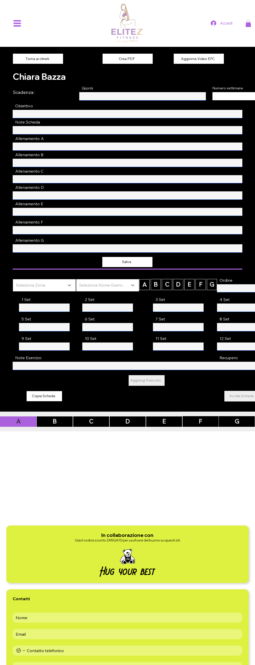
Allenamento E (29, 204)
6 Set (90, 319)
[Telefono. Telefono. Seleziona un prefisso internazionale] (21, 651)
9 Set (26, 338)
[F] (200, 284)
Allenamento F (29, 222)
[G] (212, 284)
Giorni (87, 88)
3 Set (160, 299)
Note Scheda (27, 122)
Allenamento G (29, 240)
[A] (144, 284)
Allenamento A (29, 138)
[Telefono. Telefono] (132, 651)
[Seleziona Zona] (44, 285)
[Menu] (17, 23)
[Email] (126, 634)
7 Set (160, 319)
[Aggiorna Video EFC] (198, 58)
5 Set (26, 319)
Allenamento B (29, 155)
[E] (189, 284)
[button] (248, 23)
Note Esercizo (28, 358)
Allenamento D (29, 187)
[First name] (126, 618)
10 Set (90, 338)
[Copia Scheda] (44, 396)
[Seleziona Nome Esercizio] (107, 285)
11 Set (160, 338)
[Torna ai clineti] (38, 58)
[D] (178, 284)
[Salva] (127, 262)
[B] (156, 284)
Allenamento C (29, 171)
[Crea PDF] (127, 58)
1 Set (26, 299)
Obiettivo (24, 106)
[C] (167, 284)
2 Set (89, 299)
